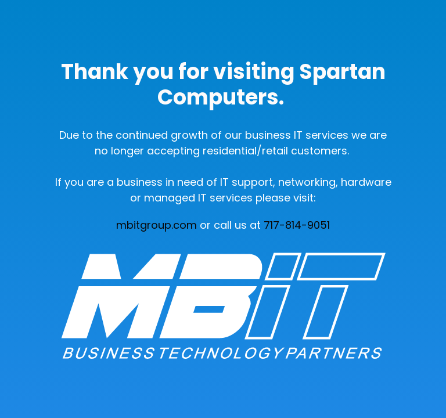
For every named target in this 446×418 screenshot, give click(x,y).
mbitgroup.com (156, 225)
